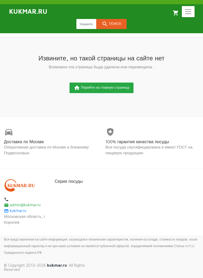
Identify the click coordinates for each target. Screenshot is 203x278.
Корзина (176, 13)
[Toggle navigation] (188, 11)
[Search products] (86, 24)
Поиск (111, 24)
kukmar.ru (15, 210)
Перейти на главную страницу (102, 88)
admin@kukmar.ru (22, 205)
